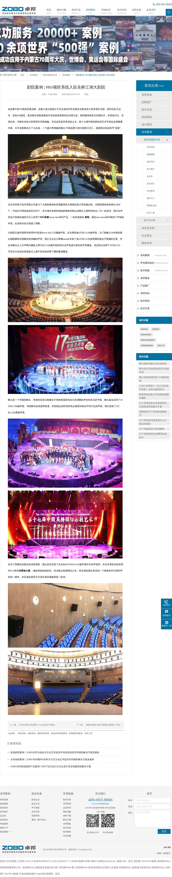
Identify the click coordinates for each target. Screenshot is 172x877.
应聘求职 (36, 816)
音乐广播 (151, 213)
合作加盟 (67, 836)
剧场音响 (22, 733)
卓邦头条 (136, 11)
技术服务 (67, 832)
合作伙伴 (36, 812)
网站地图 (67, 812)
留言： (131, 813)
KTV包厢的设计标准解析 (152, 429)
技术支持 (122, 11)
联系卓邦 (67, 800)
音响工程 (88, 733)
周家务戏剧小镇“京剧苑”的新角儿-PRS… (104, 725)
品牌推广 (147, 102)
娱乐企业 (36, 804)
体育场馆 (151, 147)
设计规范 (147, 124)
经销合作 (106, 11)
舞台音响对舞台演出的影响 (153, 363)
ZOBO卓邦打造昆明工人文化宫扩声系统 (37, 725)
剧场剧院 (66, 75)
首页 (49, 11)
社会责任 (147, 235)
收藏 (159, 853)
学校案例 (151, 191)
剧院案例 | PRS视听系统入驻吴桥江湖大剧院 (95, 75)
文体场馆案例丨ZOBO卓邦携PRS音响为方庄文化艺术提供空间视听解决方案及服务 (52, 759)
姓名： (131, 800)
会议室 (150, 176)
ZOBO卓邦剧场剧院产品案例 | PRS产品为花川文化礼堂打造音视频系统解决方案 (50, 766)
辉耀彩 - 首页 (53, 874)
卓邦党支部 (148, 228)
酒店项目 (151, 162)
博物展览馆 (152, 205)
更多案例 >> (5, 832)
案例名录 (147, 243)
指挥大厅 (151, 198)
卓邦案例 (90, 11)
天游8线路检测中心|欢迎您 (32, 874)
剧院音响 (32, 733)
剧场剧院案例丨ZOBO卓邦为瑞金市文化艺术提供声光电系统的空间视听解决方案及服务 (54, 752)
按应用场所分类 (50, 75)
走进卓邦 (151, 11)
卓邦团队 (67, 824)
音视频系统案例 (76, 733)
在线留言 (167, 853)
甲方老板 (36, 808)
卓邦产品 (76, 11)
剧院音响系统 (43, 733)
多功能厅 (151, 169)
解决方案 (61, 11)
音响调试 (147, 117)
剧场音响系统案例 (59, 733)
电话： (131, 806)
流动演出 (151, 184)
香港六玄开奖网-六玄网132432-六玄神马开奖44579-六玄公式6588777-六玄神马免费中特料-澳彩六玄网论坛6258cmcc (58, 861)
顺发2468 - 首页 (125, 861)
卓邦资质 (67, 804)
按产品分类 (149, 220)
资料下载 (67, 816)
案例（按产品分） (40, 820)
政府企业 (36, 800)
